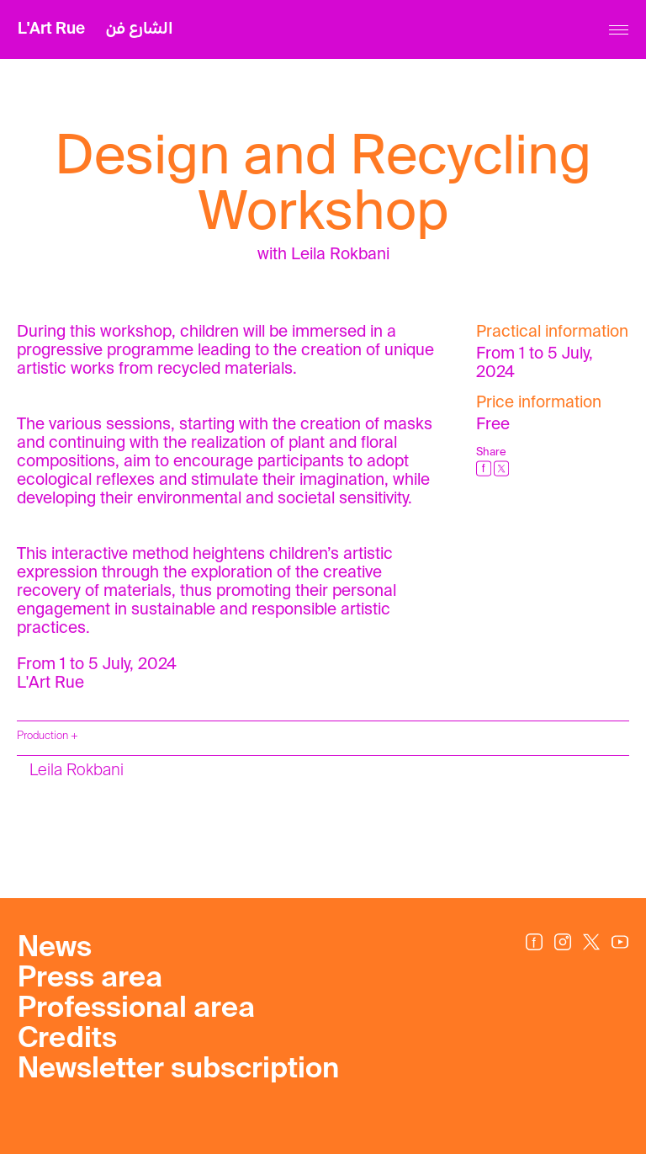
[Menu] (618, 30)
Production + (47, 736)
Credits (67, 1039)
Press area (90, 979)
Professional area (136, 1009)
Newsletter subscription (178, 1070)
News (55, 948)
